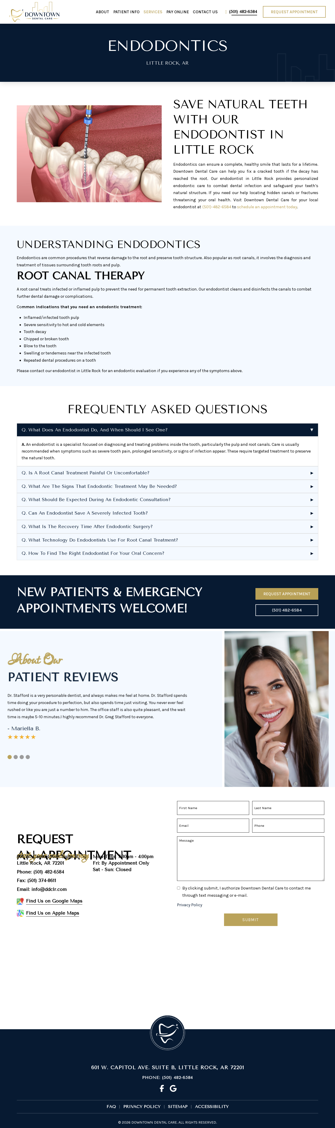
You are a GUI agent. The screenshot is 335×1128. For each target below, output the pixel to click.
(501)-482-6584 (216, 206)
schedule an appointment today (267, 206)
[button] (167, 430)
